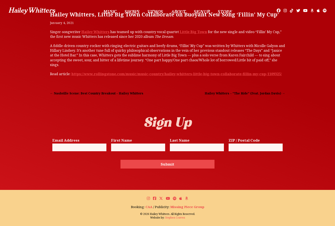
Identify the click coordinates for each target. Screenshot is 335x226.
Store (225, 11)
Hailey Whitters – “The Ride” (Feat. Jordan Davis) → (245, 93)
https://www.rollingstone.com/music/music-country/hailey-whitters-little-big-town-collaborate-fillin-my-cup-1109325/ (176, 74)
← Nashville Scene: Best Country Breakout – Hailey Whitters (96, 93)
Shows (132, 11)
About (178, 11)
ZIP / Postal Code (244, 140)
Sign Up (202, 11)
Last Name (180, 140)
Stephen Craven (175, 217)
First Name (121, 140)
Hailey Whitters (95, 31)
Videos (155, 11)
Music (109, 11)
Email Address (65, 140)
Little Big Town (193, 31)
